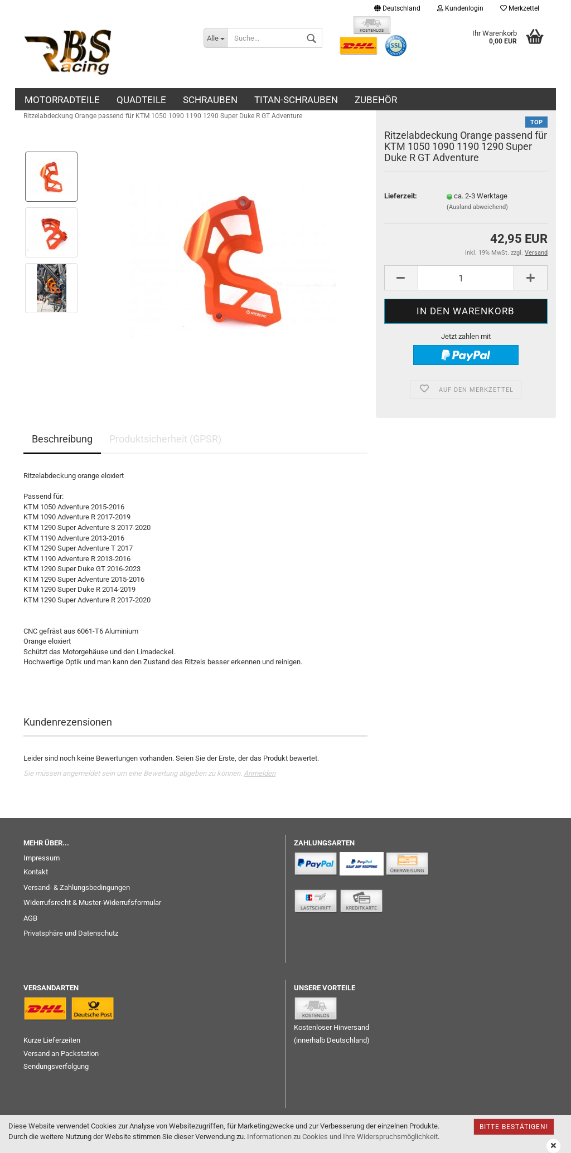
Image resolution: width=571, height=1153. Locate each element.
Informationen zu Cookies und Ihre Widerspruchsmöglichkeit (342, 1136)
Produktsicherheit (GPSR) (165, 439)
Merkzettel (519, 8)
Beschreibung (62, 439)
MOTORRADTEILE (62, 99)
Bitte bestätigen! (514, 1127)
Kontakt (35, 872)
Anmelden (259, 773)
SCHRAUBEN (210, 99)
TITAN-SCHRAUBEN (296, 99)
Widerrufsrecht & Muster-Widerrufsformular (92, 902)
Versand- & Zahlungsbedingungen (76, 887)
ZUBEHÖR (376, 99)
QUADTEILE (141, 99)
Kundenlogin (460, 8)
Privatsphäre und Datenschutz (70, 933)
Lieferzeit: (400, 196)
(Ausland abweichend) (477, 207)
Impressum (41, 858)
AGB (30, 918)
